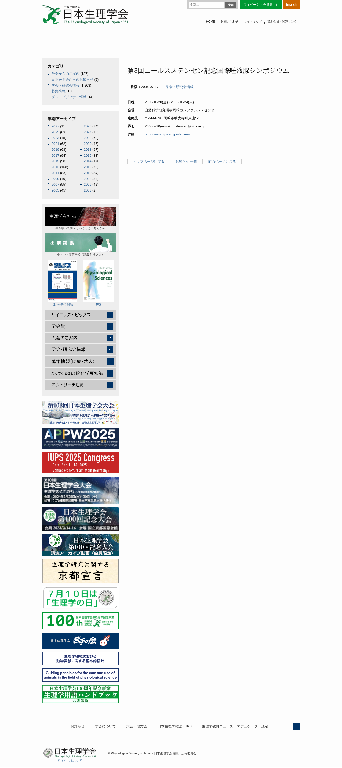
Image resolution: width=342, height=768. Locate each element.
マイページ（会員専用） (261, 4)
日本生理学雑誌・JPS (175, 726)
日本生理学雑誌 (62, 283)
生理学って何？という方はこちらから (80, 218)
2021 (55, 144)
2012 (87, 167)
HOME (210, 21)
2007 (55, 184)
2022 (87, 138)
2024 (87, 132)
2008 (87, 179)
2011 (55, 173)
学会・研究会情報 (180, 87)
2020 (87, 144)
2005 (55, 190)
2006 (87, 184)
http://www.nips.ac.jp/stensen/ (167, 134)
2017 (55, 155)
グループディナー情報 (69, 97)
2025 (55, 132)
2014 (87, 161)
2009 (55, 179)
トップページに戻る (148, 162)
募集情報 (59, 91)
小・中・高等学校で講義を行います (80, 244)
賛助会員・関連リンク (282, 21)
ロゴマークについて (70, 760)
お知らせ (78, 726)
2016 (87, 155)
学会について (105, 726)
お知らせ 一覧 (186, 162)
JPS (98, 283)
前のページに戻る (222, 162)
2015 (55, 161)
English (291, 4)
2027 (55, 126)
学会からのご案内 (65, 74)
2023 (55, 138)
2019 (55, 150)
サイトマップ (253, 21)
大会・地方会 (136, 726)
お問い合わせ (229, 21)
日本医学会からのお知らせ (72, 80)
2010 (87, 173)
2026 (87, 126)
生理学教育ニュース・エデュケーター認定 (235, 726)
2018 (87, 150)
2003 (87, 190)
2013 (55, 167)
